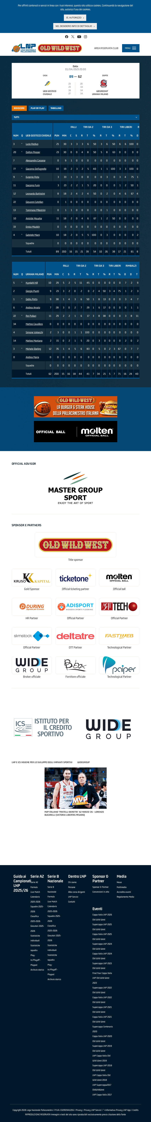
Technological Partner (119, 647)
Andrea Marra (32, 357)
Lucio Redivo (32, 143)
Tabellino (56, 108)
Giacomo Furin (33, 185)
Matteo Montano (34, 340)
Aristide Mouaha (34, 218)
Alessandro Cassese (35, 160)
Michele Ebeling (33, 348)
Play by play (37, 108)
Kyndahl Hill (32, 282)
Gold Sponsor (31, 589)
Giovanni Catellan (34, 201)
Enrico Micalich (33, 226)
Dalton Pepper (33, 152)
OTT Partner (75, 647)
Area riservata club (106, 48)
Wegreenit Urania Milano (100, 92)
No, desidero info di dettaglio (74, 26)
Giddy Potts (31, 299)
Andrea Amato (33, 307)
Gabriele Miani (33, 234)
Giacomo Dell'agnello (36, 168)
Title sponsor (75, 559)
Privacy (79, 1110)
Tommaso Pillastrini (35, 210)
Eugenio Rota (32, 176)
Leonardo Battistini (35, 193)
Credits (135, 1110)
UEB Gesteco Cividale (49, 92)
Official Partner (75, 618)
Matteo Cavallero (34, 323)
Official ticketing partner (75, 589)
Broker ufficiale (31, 676)
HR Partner (32, 618)
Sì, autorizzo (73, 17)
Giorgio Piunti (32, 291)
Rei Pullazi (31, 315)
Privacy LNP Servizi (92, 1110)
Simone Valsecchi (34, 332)
